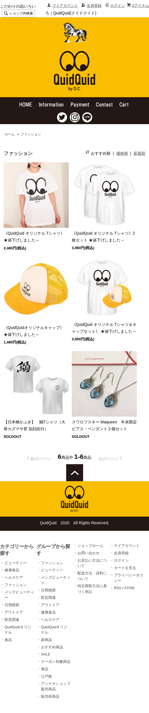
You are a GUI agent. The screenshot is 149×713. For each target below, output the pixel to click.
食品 (8, 640)
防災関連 (12, 619)
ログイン (117, 5)
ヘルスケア (14, 577)
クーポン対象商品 (55, 661)
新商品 (46, 640)
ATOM (129, 588)
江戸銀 (46, 676)
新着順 (139, 153)
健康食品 (12, 570)
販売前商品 (50, 696)
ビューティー (16, 563)
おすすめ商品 (52, 647)
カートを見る (125, 568)
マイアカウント (65, 5)
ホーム (10, 134)
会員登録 (94, 5)
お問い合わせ (88, 553)
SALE (45, 654)
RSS (118, 588)
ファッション (31, 134)
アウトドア (14, 612)
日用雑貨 (12, 605)
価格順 (122, 153)
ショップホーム (90, 546)
